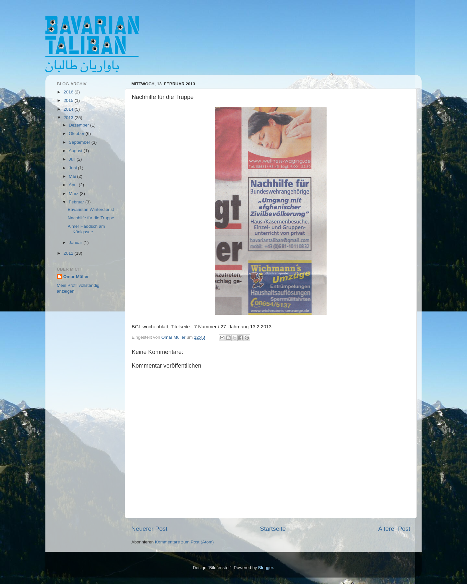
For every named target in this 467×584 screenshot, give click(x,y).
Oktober (77, 133)
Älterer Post (394, 528)
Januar (76, 242)
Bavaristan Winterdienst (91, 209)
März (74, 193)
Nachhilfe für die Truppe (91, 217)
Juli (73, 159)
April (74, 184)
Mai (73, 176)
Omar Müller (76, 276)
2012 (69, 253)
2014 (69, 109)
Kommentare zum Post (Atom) (184, 542)
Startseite (273, 528)
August (76, 150)
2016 (69, 92)
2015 (69, 100)
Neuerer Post (149, 528)
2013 (69, 117)
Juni (73, 167)
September (80, 142)
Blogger (265, 567)
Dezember (79, 125)
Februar (77, 202)
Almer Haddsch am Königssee (86, 229)
